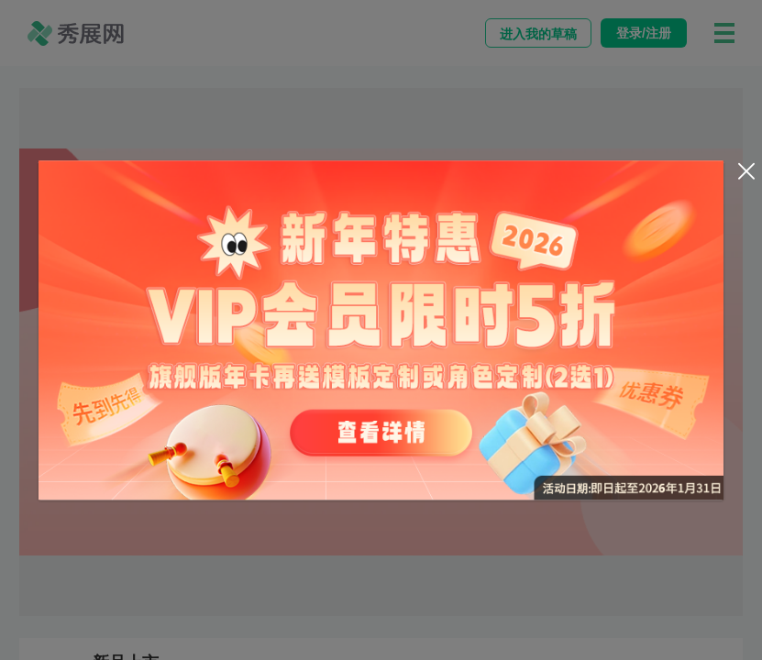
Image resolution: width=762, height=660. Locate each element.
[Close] (746, 171)
